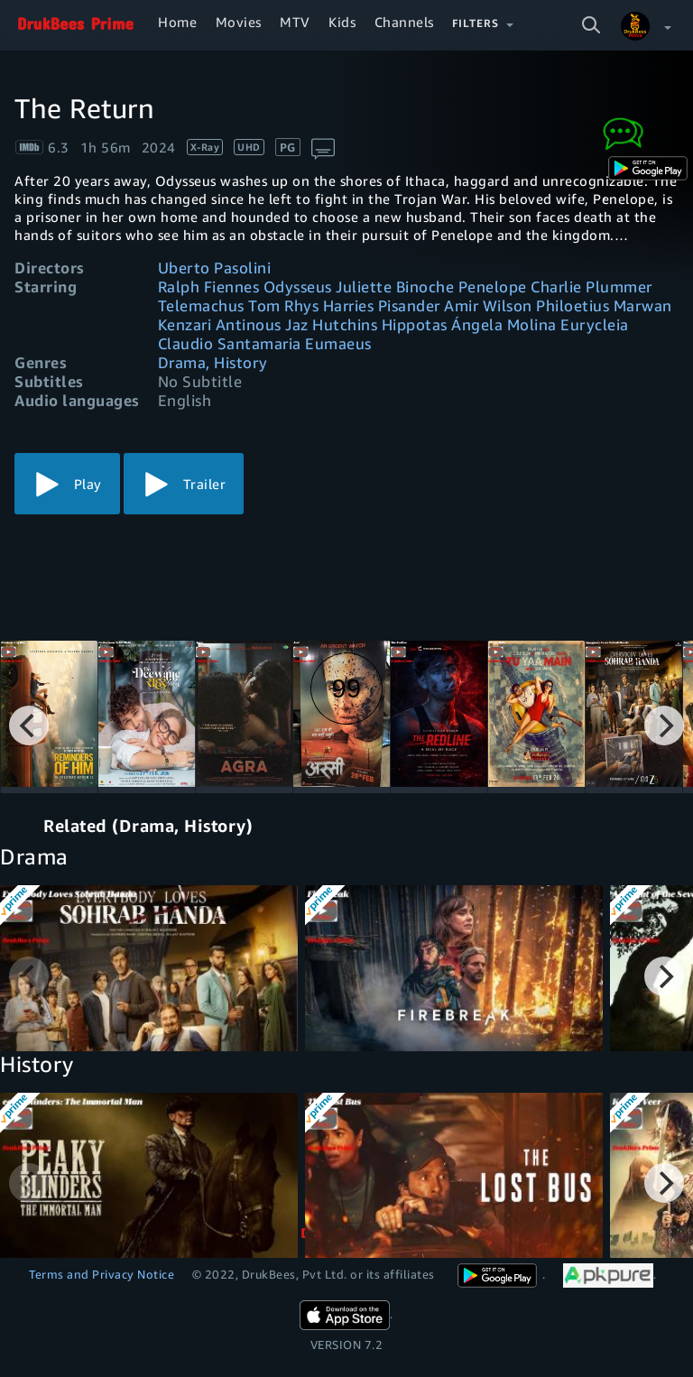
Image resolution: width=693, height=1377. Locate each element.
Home (177, 22)
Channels (404, 22)
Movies (239, 22)
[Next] (664, 725)
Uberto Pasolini (215, 267)
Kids (342, 22)
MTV (295, 22)
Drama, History (213, 362)
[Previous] (29, 725)
